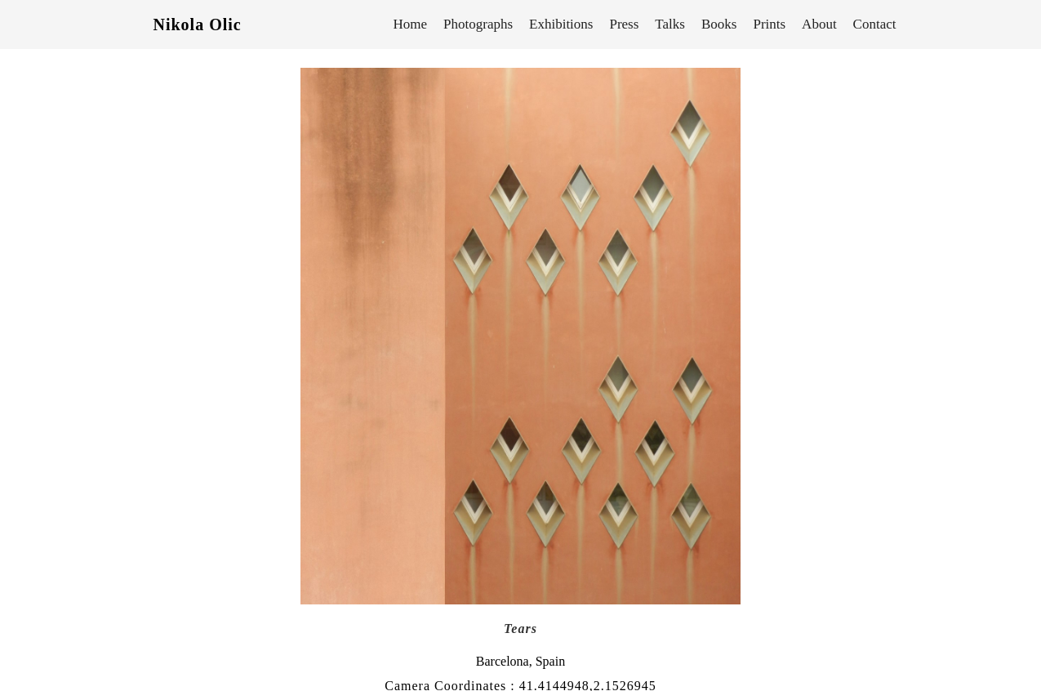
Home (411, 24)
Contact (874, 24)
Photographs (478, 24)
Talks (670, 24)
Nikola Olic (197, 24)
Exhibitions (561, 24)
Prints (769, 24)
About (819, 24)
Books (718, 24)
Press (623, 24)
